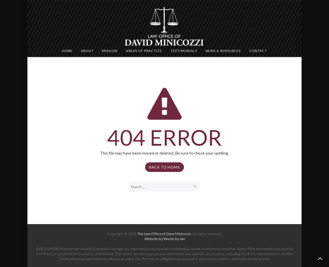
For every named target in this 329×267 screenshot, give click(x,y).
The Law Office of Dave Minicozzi (164, 233)
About (87, 51)
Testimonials (183, 51)
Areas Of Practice (144, 51)
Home (67, 51)
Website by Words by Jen (164, 238)
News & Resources (223, 51)
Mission (109, 51)
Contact (258, 51)
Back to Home (164, 167)
